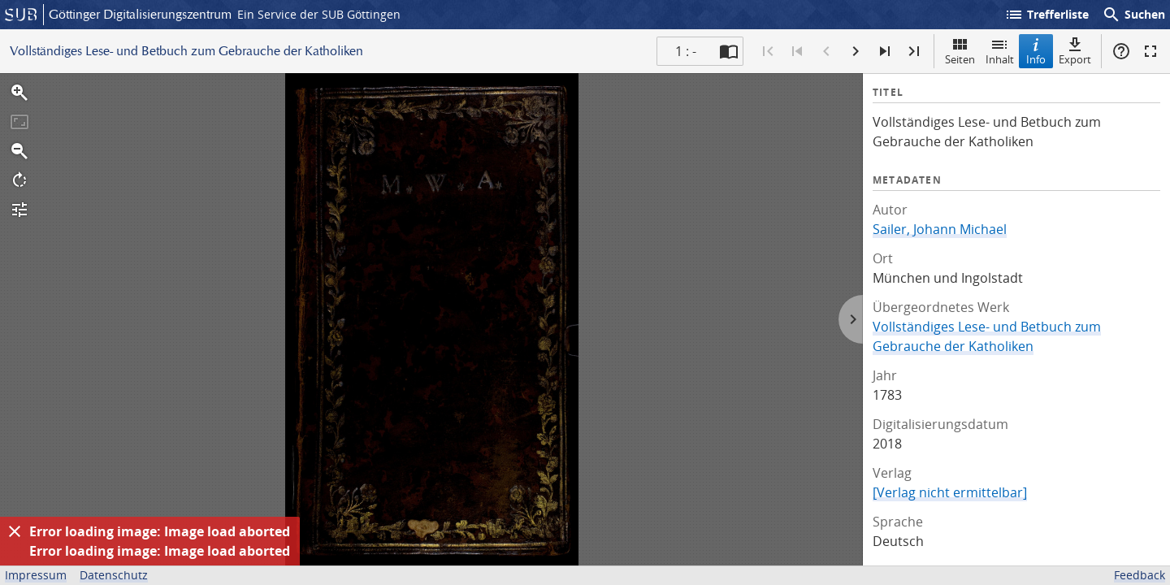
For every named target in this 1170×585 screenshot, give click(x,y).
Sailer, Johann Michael (940, 229)
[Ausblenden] (14, 531)
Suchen (1133, 14)
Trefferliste (1046, 14)
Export (1075, 51)
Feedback (1139, 575)
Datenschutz (114, 575)
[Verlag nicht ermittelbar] (950, 492)
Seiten (960, 51)
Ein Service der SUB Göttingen (319, 14)
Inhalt (1000, 51)
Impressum (36, 575)
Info (1036, 51)
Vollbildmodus (1150, 51)
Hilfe (1121, 51)
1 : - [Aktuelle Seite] (685, 51)
